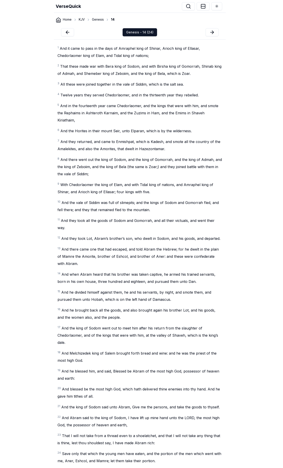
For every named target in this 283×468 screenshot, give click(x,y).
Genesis (98, 19)
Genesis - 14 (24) (139, 32)
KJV (82, 19)
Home (67, 19)
